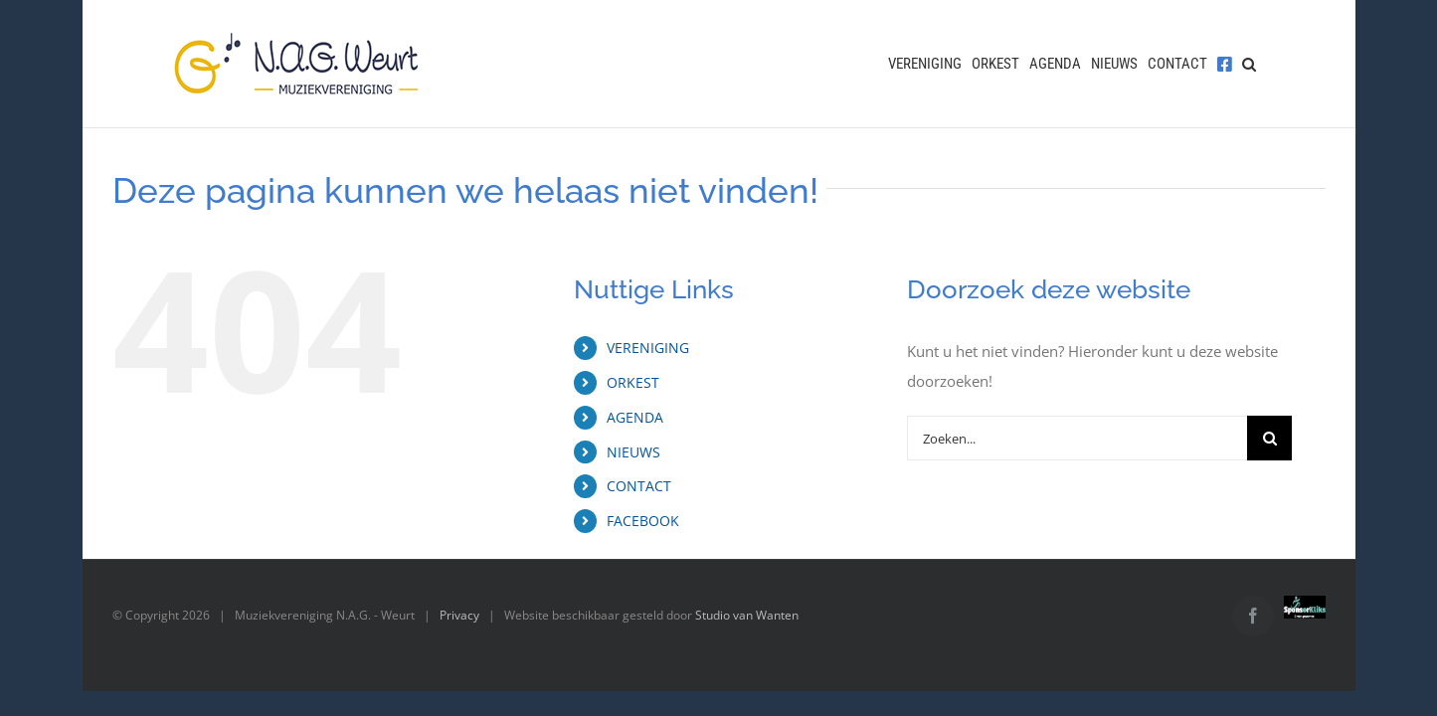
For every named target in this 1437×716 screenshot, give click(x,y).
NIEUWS (633, 452)
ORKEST (633, 382)
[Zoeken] (1269, 438)
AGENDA (635, 417)
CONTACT (639, 485)
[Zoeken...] (1077, 438)
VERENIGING (648, 347)
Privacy (459, 615)
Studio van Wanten (747, 615)
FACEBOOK (643, 520)
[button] (1259, 63)
